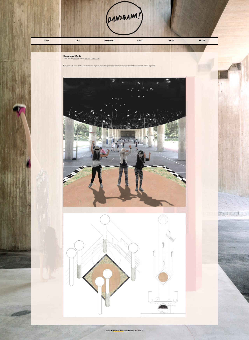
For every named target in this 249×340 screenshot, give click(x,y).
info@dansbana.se (118, 330)
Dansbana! (76, 58)
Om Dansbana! (109, 40)
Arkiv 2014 (87, 58)
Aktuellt (140, 40)
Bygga (77, 40)
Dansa (46, 40)
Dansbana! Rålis (95, 58)
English (202, 40)
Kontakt (171, 40)
